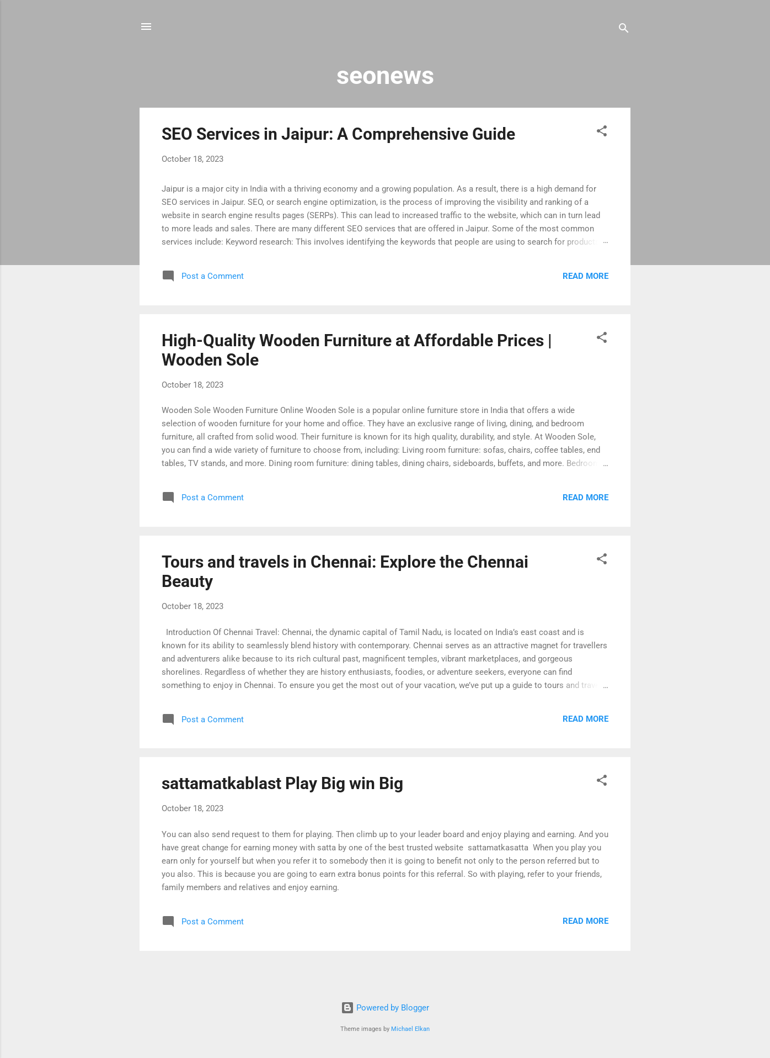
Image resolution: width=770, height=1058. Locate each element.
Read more (585, 276)
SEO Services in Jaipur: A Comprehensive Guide (338, 134)
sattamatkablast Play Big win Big (282, 783)
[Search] (623, 30)
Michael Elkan (410, 1029)
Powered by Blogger (385, 1008)
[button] (601, 132)
